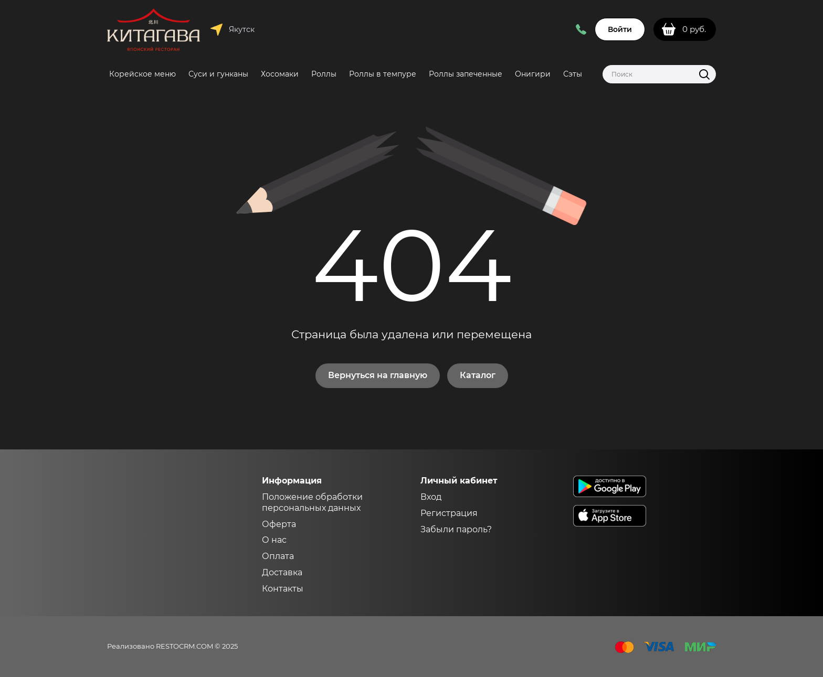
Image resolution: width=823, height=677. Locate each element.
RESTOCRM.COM (184, 646)
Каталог (477, 375)
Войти (620, 29)
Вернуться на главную (377, 375)
